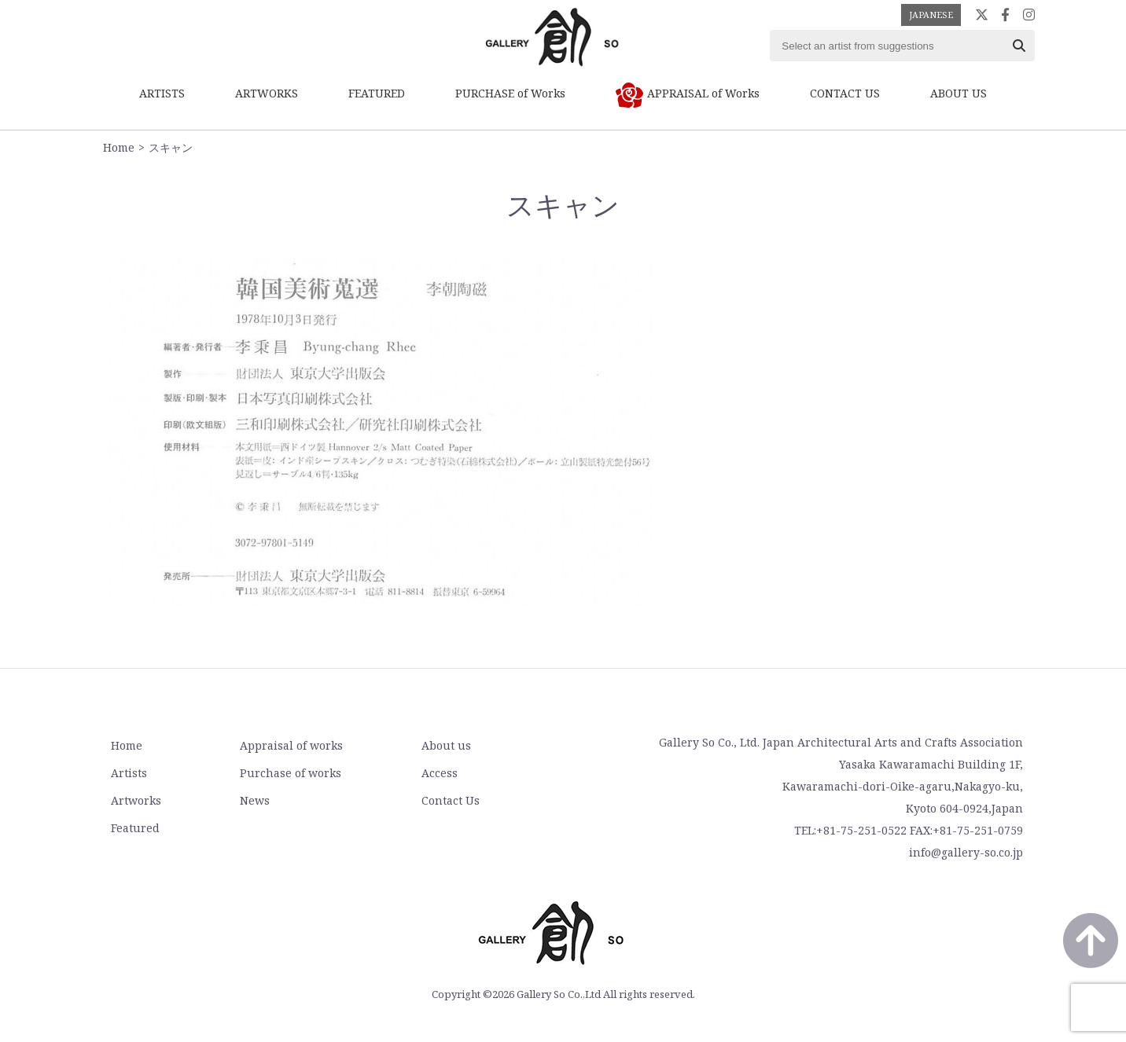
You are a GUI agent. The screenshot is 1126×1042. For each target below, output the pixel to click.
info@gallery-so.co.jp (966, 852)
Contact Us (450, 800)
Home (118, 147)
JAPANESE (931, 14)
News (255, 800)
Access (439, 772)
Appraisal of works (291, 745)
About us (446, 745)
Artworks (136, 800)
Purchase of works (290, 772)
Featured (135, 827)
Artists (129, 772)
